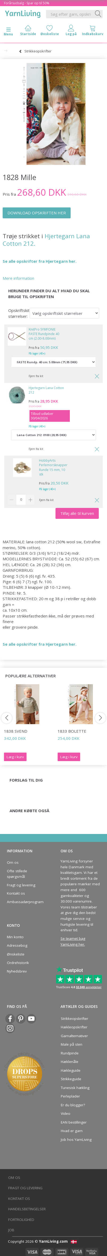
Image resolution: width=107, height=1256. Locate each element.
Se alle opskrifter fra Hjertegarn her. (39, 261)
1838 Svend (15, 731)
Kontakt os (16, 893)
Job (11, 1230)
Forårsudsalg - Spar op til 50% (26, 3)
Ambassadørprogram (25, 901)
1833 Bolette (72, 731)
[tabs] (92, 31)
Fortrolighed (21, 1219)
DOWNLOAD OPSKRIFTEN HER (36, 212)
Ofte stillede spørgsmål (17, 874)
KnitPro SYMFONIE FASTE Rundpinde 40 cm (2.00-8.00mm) (44, 334)
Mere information (18, 278)
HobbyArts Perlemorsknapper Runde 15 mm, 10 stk (53, 467)
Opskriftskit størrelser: (18, 313)
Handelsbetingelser (27, 1209)
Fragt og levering (21, 885)
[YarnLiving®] (22, 13)
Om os (13, 862)
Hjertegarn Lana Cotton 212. (46, 240)
